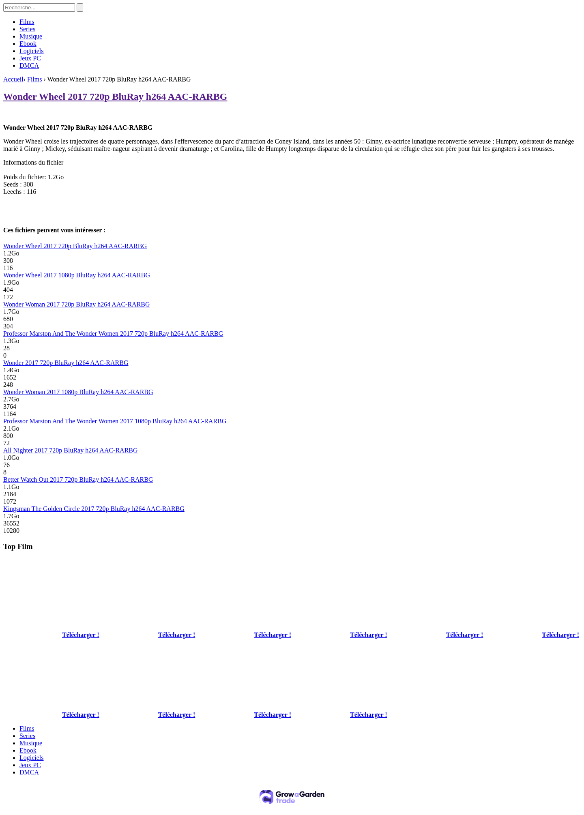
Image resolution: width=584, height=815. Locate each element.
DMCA (29, 65)
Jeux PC (30, 58)
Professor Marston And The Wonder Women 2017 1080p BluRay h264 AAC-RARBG (114, 421)
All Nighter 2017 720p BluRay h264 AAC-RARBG (70, 450)
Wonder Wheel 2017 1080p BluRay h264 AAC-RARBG (76, 275)
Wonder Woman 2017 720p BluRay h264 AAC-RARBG (76, 304)
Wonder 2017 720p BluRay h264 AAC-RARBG (66, 362)
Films (26, 21)
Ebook (27, 43)
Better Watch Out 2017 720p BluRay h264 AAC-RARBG (78, 479)
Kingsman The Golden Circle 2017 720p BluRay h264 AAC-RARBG (94, 508)
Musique (30, 36)
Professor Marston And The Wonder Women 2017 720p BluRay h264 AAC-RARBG (113, 333)
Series (27, 29)
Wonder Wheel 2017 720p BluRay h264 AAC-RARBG (115, 96)
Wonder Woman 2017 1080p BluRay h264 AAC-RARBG (78, 391)
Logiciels (31, 50)
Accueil (13, 79)
